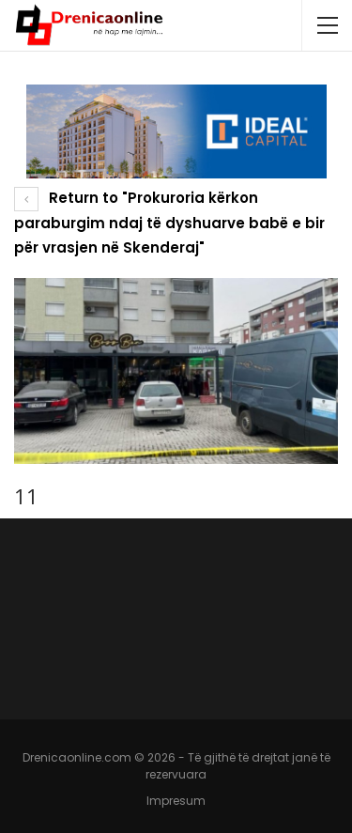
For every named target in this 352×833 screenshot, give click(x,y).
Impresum (176, 801)
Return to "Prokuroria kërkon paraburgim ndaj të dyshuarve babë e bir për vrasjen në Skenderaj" (169, 222)
